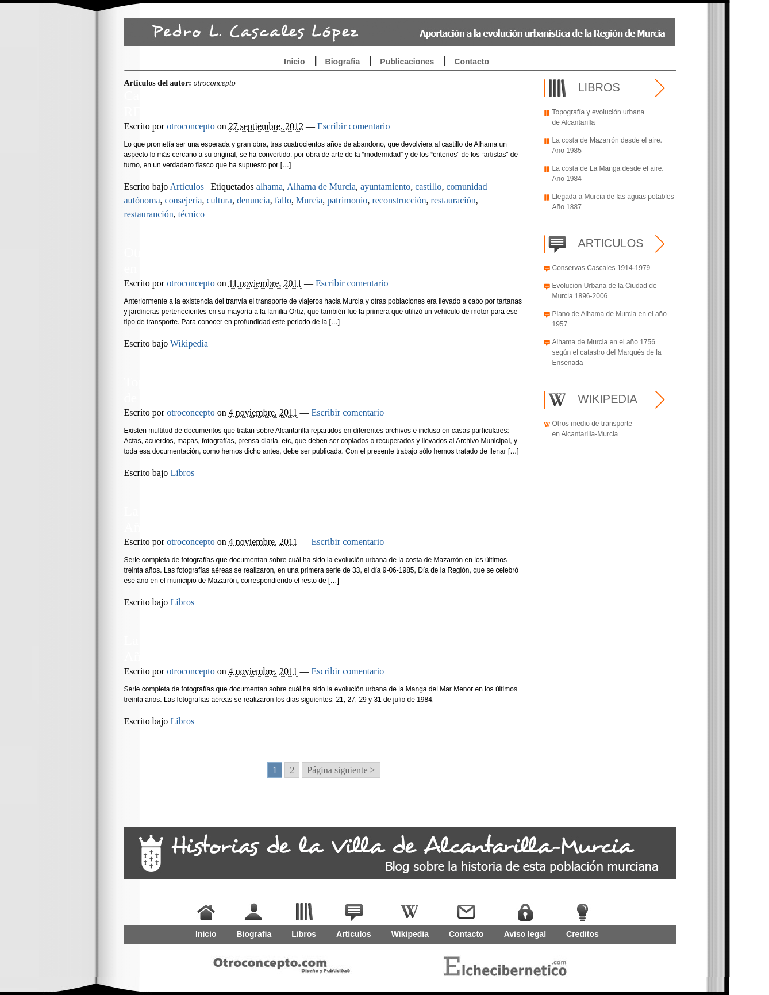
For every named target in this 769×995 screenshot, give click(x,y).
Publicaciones (407, 61)
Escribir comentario (353, 126)
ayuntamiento (385, 186)
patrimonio (347, 200)
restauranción (149, 214)
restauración (453, 200)
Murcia (309, 200)
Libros (182, 473)
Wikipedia (189, 343)
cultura (219, 200)
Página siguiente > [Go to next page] (341, 770)
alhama (269, 186)
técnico (191, 214)
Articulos (187, 186)
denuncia (253, 200)
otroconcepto (191, 126)
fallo (283, 200)
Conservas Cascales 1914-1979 (601, 268)
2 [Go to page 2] (292, 770)
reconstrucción (399, 200)
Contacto (471, 61)
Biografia (342, 61)
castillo (428, 186)
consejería (183, 200)
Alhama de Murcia (321, 186)
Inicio (294, 61)
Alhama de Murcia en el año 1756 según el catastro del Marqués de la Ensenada (607, 352)
